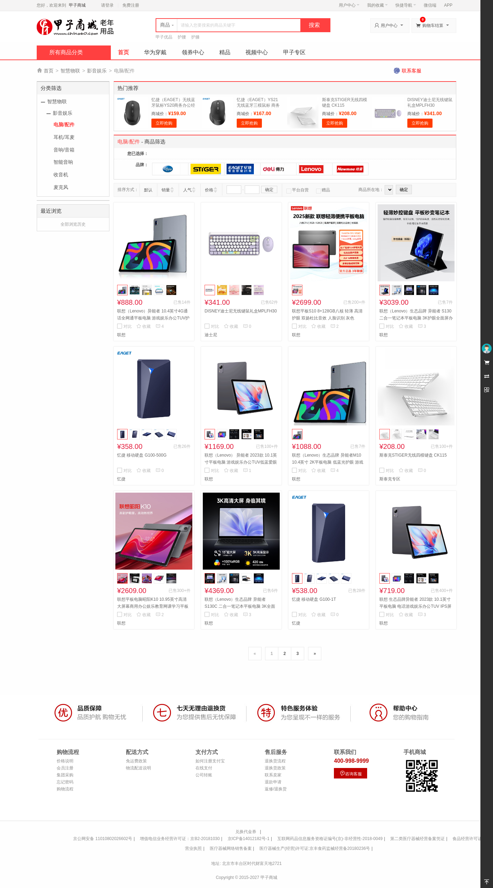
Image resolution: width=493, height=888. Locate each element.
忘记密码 (65, 782)
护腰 (182, 37)
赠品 (323, 190)
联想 (121, 334)
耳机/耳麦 (63, 137)
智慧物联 (70, 70)
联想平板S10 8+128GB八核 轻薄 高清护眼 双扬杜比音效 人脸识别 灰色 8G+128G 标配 (327, 318)
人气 (187, 190)
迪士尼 (211, 334)
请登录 (107, 5)
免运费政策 (136, 761)
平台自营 (297, 190)
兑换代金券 (245, 831)
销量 (166, 190)
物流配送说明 (138, 768)
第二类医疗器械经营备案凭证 (417, 838)
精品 (224, 52)
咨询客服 (351, 773)
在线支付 (203, 768)
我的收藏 (377, 5)
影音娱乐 (97, 70)
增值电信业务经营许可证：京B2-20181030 (180, 838)
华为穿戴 (155, 52)
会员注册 (65, 768)
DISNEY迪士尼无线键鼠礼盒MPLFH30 (241, 311)
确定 (269, 189)
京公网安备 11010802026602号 (102, 838)
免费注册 (130, 5)
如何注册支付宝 (210, 761)
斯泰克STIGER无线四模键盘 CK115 (413, 455)
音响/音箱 (63, 150)
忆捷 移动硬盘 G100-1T (314, 599)
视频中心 (256, 52)
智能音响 (63, 162)
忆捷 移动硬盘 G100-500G (141, 455)
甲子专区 (294, 52)
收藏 (143, 326)
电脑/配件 (63, 124)
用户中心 (349, 5)
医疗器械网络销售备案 (231, 848)
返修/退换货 (276, 789)
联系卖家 (273, 775)
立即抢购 (164, 123)
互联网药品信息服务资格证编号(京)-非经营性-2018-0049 (330, 838)
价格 (209, 190)
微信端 (430, 5)
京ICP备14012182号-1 (249, 838)
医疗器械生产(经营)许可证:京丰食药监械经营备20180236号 (314, 848)
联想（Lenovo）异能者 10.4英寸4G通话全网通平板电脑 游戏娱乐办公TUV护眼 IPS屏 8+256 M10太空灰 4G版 (153, 318)
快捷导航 (405, 5)
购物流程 (65, 789)
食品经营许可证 (467, 838)
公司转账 (203, 775)
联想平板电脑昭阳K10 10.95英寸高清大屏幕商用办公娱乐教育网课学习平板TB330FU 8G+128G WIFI (152, 606)
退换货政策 (275, 768)
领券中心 (193, 52)
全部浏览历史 (73, 224)
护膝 (195, 37)
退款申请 (273, 782)
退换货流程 (275, 761)
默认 (148, 190)
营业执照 (193, 848)
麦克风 (60, 187)
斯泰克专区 (389, 479)
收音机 (60, 174)
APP (448, 5)
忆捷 (121, 479)
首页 (123, 52)
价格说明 (65, 761)
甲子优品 (164, 37)
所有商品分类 (66, 52)
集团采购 (65, 775)
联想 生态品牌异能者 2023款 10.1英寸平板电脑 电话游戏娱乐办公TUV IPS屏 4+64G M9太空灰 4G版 (415, 606)
